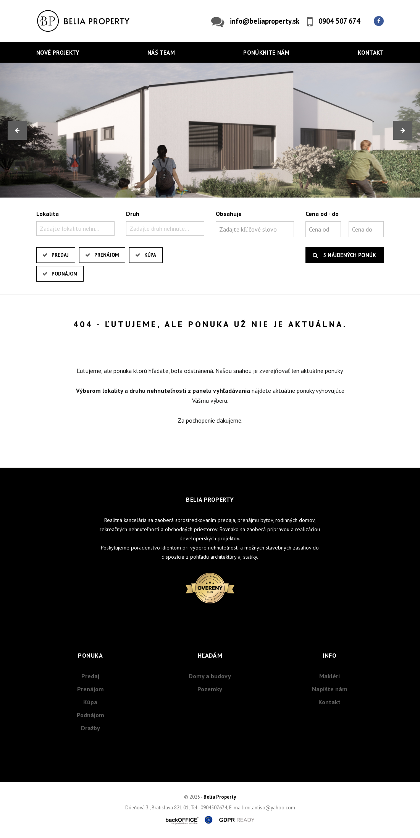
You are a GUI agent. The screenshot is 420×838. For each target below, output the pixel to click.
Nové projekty (57, 52)
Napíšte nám (329, 689)
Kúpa (150, 255)
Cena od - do (322, 213)
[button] (17, 130)
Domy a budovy (210, 676)
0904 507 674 (339, 21)
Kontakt (371, 52)
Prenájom (106, 255)
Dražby (90, 728)
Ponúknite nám (266, 52)
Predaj (60, 255)
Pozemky (209, 689)
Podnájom (64, 274)
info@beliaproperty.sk (264, 21)
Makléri (329, 676)
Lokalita (47, 213)
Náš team (161, 52)
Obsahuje (229, 213)
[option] (210, 130)
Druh (132, 213)
